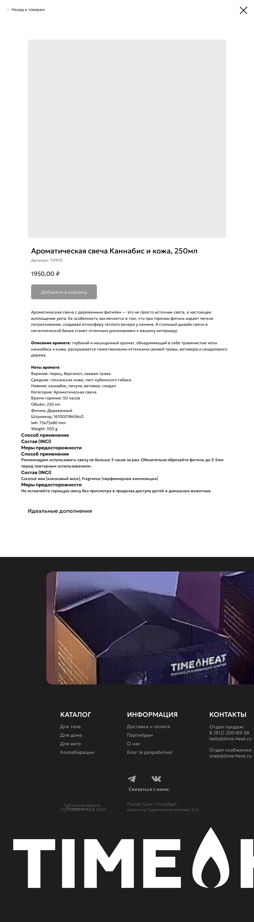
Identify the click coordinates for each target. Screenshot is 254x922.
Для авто (70, 744)
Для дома (71, 735)
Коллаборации (77, 752)
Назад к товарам (28, 9)
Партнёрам (140, 735)
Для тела (70, 726)
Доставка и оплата (148, 726)
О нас (133, 744)
